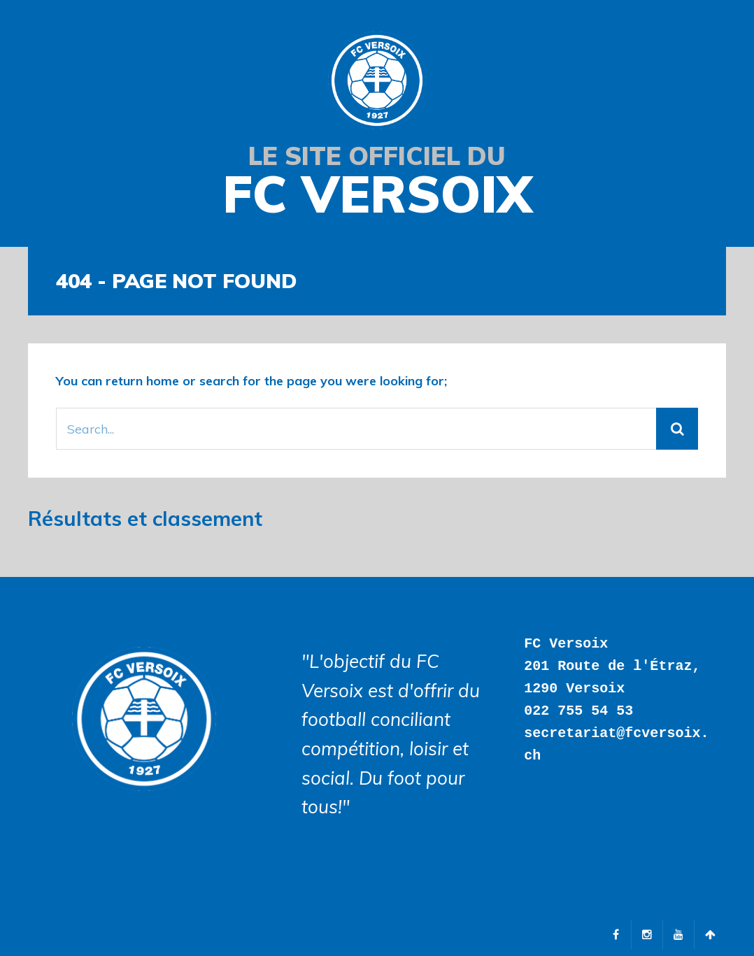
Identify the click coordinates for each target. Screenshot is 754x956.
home (162, 381)
